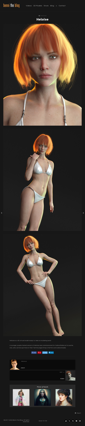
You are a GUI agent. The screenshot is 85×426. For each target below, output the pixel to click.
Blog (52, 6)
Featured (42, 15)
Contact (62, 6)
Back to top (43, 421)
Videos (29, 6)
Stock (46, 6)
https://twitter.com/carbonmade (54, 347)
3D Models (37, 6)
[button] (78, 413)
